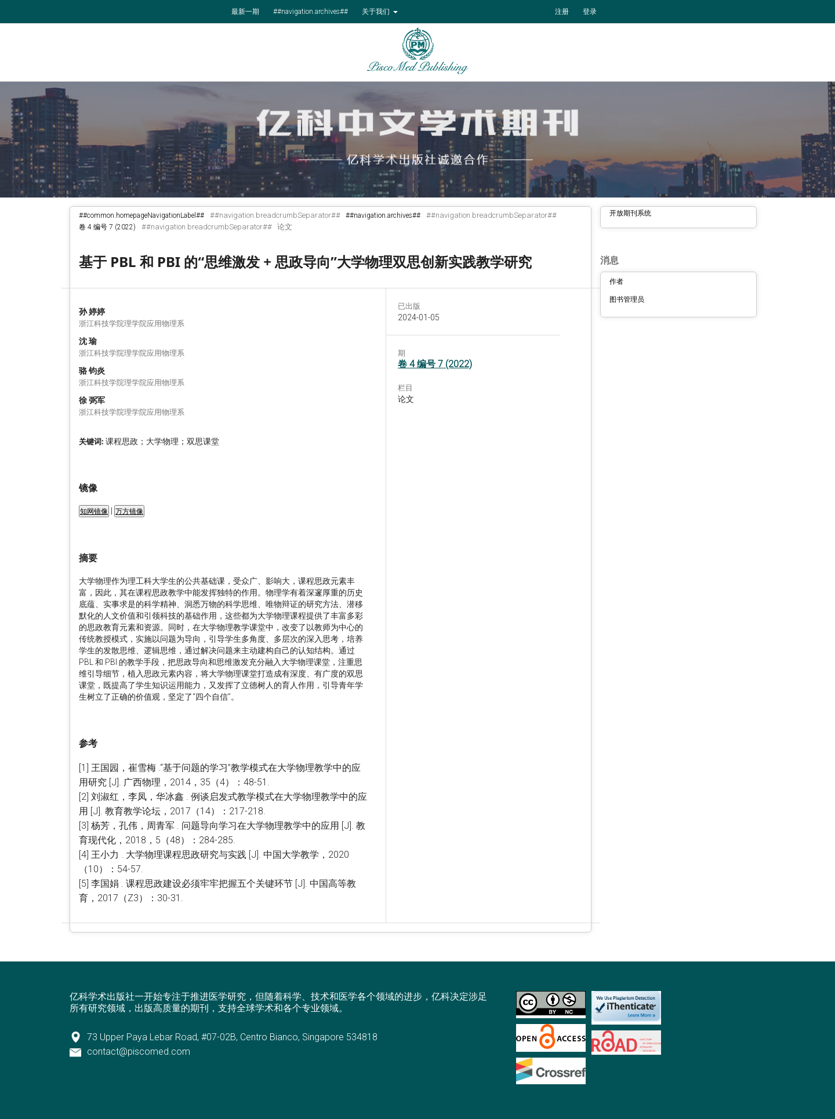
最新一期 (245, 12)
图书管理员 (626, 299)
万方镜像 (129, 511)
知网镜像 (94, 511)
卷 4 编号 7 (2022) (107, 227)
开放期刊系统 (630, 213)
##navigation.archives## (310, 12)
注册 (562, 12)
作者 (616, 281)
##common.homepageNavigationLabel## (141, 215)
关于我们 (376, 12)
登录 (590, 12)
